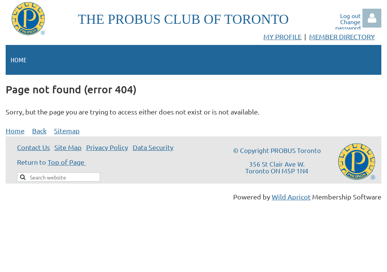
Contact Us (33, 147)
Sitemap (67, 130)
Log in (371, 18)
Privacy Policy (107, 147)
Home (15, 130)
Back (39, 130)
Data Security (153, 147)
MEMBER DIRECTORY (342, 36)
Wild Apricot (291, 197)
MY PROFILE (282, 36)
